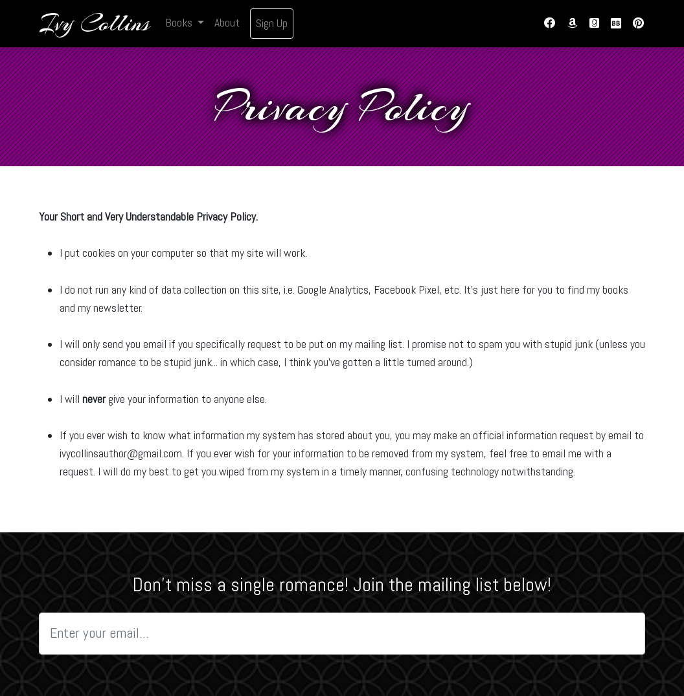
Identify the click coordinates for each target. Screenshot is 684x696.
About (227, 23)
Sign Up (272, 23)
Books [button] (180, 23)
